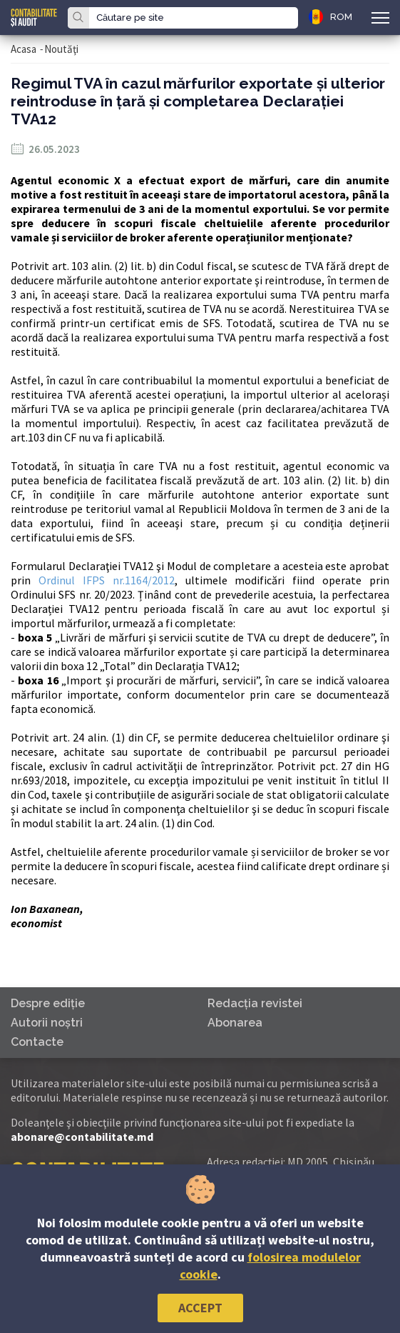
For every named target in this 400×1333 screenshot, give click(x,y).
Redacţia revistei (254, 1003)
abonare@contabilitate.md (82, 1136)
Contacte (37, 1042)
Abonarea (234, 1022)
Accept (200, 1307)
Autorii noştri (47, 1022)
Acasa (23, 49)
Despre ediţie (48, 1003)
